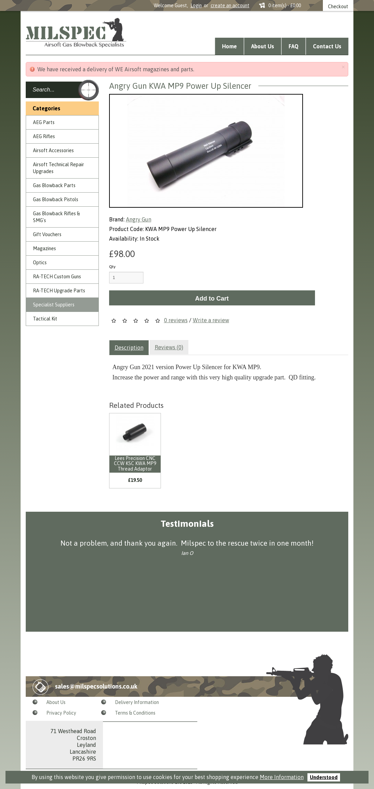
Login (196, 5)
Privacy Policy (61, 713)
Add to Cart (212, 298)
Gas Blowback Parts (54, 185)
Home (229, 46)
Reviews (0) (169, 347)
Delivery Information (137, 702)
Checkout (338, 6)
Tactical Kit (45, 318)
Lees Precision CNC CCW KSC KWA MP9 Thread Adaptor (135, 464)
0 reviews (176, 320)
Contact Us (327, 46)
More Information (282, 777)
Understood (324, 777)
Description (129, 347)
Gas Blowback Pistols (55, 199)
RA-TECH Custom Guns (57, 276)
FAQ (294, 46)
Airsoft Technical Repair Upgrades (58, 168)
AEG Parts (44, 122)
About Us (262, 46)
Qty (112, 266)
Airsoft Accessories (53, 150)
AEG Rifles (44, 136)
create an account (230, 5)
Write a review (211, 320)
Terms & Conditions (135, 713)
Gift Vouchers (47, 234)
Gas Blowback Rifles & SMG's (56, 217)
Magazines (44, 248)
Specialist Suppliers (53, 304)
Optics (40, 262)
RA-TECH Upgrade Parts (59, 290)
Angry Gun (138, 219)
